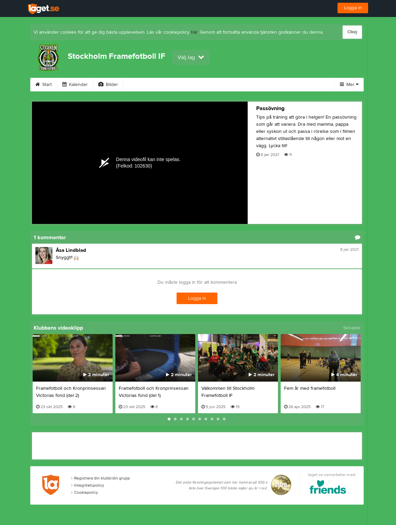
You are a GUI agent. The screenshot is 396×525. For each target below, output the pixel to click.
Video (138, 85)
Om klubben (214, 85)
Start (43, 85)
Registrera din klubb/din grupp (100, 478)
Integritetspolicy (87, 485)
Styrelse (252, 85)
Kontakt (285, 85)
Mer (349, 85)
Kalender (75, 85)
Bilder (108, 85)
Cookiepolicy (84, 492)
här (194, 32)
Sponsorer (173, 85)
